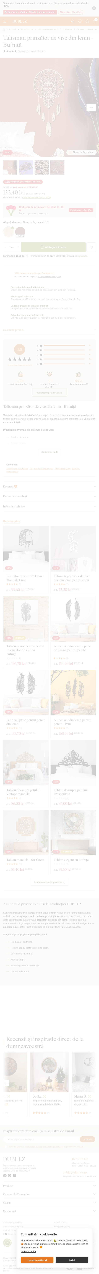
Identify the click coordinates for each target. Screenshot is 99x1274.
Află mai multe (28, 1251)
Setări (72, 1260)
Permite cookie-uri (37, 1260)
